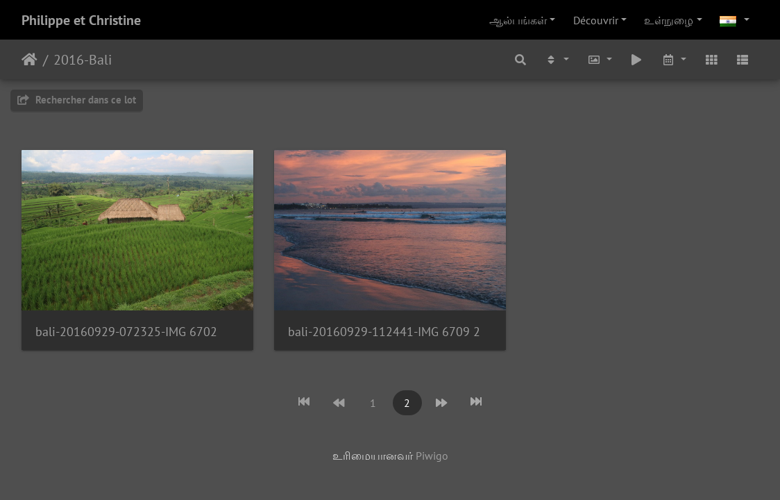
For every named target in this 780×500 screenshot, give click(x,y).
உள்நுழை (668, 20)
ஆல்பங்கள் (518, 20)
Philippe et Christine (81, 20)
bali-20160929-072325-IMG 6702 (126, 331)
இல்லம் (29, 59)
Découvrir (595, 20)
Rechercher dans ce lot (76, 99)
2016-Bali (82, 60)
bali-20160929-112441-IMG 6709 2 (384, 331)
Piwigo (432, 455)
